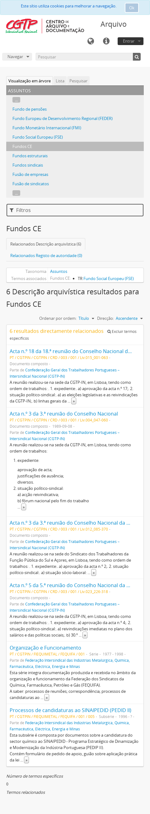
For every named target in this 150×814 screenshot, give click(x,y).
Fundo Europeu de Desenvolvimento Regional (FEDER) (62, 118)
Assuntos (58, 271)
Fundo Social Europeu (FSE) (37, 137)
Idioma (90, 41)
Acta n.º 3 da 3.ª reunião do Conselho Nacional (64, 413)
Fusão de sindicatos (30, 183)
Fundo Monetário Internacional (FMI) (46, 128)
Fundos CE (22, 146)
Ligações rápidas (106, 41)
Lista (60, 81)
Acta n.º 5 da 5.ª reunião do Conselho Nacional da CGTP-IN (78, 585)
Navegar (15, 56)
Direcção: (105, 318)
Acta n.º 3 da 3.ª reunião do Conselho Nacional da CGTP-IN (78, 522)
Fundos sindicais (27, 165)
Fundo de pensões (29, 109)
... (16, 100)
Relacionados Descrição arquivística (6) (45, 244)
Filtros (20, 210)
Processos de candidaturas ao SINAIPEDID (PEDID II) (70, 710)
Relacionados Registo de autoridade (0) (46, 255)
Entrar (128, 41)
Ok (131, 8)
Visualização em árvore (29, 81)
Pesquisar (78, 81)
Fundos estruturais (30, 156)
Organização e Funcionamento (45, 647)
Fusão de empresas (30, 174)
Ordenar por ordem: (58, 318)
